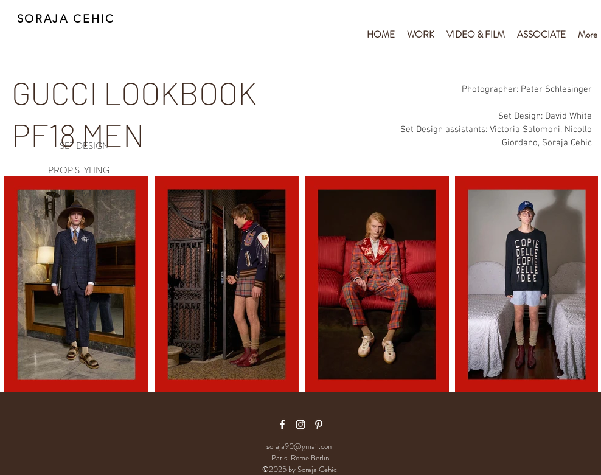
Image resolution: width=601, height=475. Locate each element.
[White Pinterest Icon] (319, 424)
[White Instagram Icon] (300, 424)
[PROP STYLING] (70, 171)
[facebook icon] (282, 424)
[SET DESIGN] (70, 146)
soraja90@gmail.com (300, 446)
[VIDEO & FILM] (70, 194)
